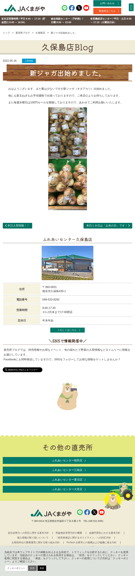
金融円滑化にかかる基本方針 (104, 532)
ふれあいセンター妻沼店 (67, 479)
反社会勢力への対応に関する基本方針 (28, 532)
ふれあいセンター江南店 (67, 470)
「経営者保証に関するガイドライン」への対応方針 (83, 537)
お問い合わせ (107, 3)
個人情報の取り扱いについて (33, 537)
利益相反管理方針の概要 (69, 532)
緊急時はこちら (107, 11)
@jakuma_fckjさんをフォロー (23, 369)
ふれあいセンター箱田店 (67, 460)
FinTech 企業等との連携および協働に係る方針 (92, 542)
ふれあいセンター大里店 (67, 489)
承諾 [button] (42, 568)
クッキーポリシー (16, 568)
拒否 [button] (32, 568)
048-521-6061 (96, 521)
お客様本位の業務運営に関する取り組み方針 (36, 542)
